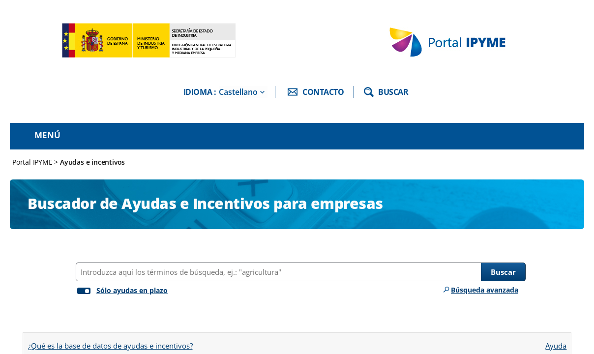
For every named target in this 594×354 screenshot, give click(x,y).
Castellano (238, 92)
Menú (47, 135)
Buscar (503, 272)
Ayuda (555, 342)
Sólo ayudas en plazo (132, 290)
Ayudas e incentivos (92, 162)
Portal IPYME (33, 162)
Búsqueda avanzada (484, 290)
